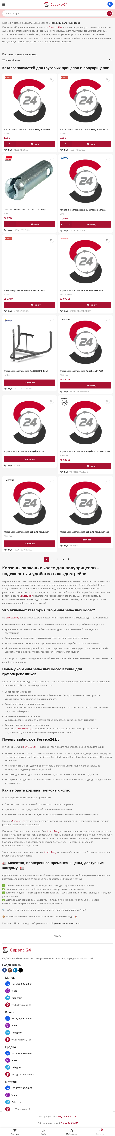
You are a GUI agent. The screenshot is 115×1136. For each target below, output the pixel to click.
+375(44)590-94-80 (22, 1018)
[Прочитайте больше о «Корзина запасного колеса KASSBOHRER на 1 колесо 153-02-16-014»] (29, 383)
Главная (6, 22)
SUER (6, 213)
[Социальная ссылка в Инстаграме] (10, 970)
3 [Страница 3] (57, 559)
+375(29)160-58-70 (22, 1087)
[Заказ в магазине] (110, 60)
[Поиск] (57, 13)
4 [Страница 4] (63, 559)
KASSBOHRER (67, 294)
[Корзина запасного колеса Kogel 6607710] (29, 422)
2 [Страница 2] (52, 559)
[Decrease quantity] (5, 144)
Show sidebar (13, 60)
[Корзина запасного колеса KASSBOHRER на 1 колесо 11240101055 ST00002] (85, 261)
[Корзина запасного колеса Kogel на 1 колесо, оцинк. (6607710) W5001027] (85, 422)
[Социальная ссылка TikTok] (20, 970)
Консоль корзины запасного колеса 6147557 (27, 290)
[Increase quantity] (14, 144)
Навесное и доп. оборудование (31, 22)
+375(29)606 (18, 983)
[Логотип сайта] (57, 4)
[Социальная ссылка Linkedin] (15, 970)
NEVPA (7, 374)
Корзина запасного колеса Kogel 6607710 (26, 451)
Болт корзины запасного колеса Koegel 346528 (29, 129)
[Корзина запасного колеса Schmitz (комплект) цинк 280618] (85, 503)
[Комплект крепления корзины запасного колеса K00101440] (85, 181)
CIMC (62, 213)
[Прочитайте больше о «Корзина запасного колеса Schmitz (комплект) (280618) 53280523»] (29, 543)
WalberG (64, 455)
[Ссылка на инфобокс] (110, 4)
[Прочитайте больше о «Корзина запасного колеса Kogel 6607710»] (29, 459)
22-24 (29, 983)
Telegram (17, 997)
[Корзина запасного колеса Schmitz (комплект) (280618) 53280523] (29, 503)
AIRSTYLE (64, 374)
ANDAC (57, 935)
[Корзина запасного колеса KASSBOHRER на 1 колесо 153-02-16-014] (29, 342)
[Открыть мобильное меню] (4, 4)
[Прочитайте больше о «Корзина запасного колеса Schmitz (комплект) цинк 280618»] (85, 540)
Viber (14, 990)
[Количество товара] (9, 144)
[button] (29, 144)
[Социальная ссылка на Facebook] (4, 970)
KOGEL (7, 133)
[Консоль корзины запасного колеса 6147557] (29, 261)
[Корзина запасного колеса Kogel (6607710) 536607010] (85, 342)
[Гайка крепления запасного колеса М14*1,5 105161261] (29, 181)
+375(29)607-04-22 (22, 1053)
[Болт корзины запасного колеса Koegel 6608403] (85, 101)
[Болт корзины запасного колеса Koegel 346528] (29, 101)
